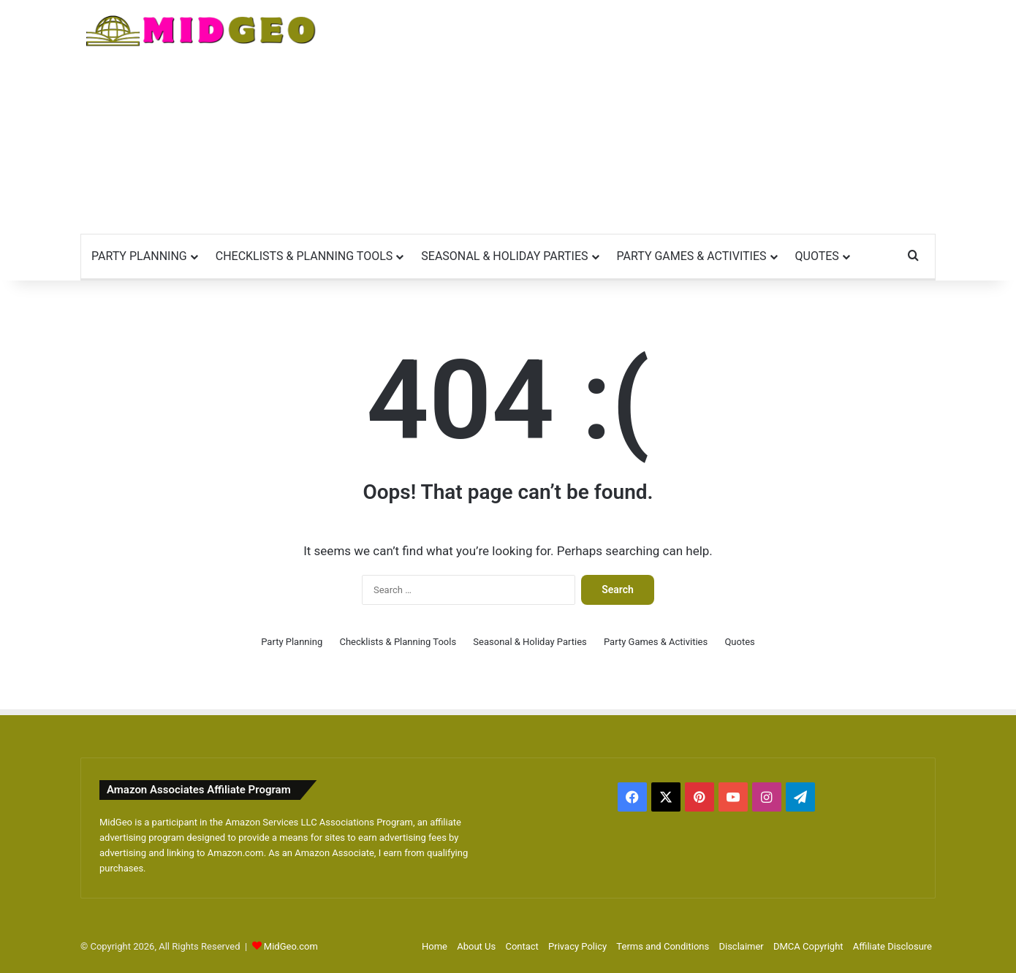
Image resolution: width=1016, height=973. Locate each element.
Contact (521, 946)
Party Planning (139, 256)
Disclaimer (741, 946)
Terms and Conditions (662, 946)
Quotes (817, 256)
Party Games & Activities (692, 256)
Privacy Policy (577, 946)
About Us (476, 946)
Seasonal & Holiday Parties (504, 256)
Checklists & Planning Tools (304, 256)
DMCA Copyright (808, 946)
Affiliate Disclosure (892, 946)
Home (434, 946)
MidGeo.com (291, 946)
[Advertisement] (654, 117)
